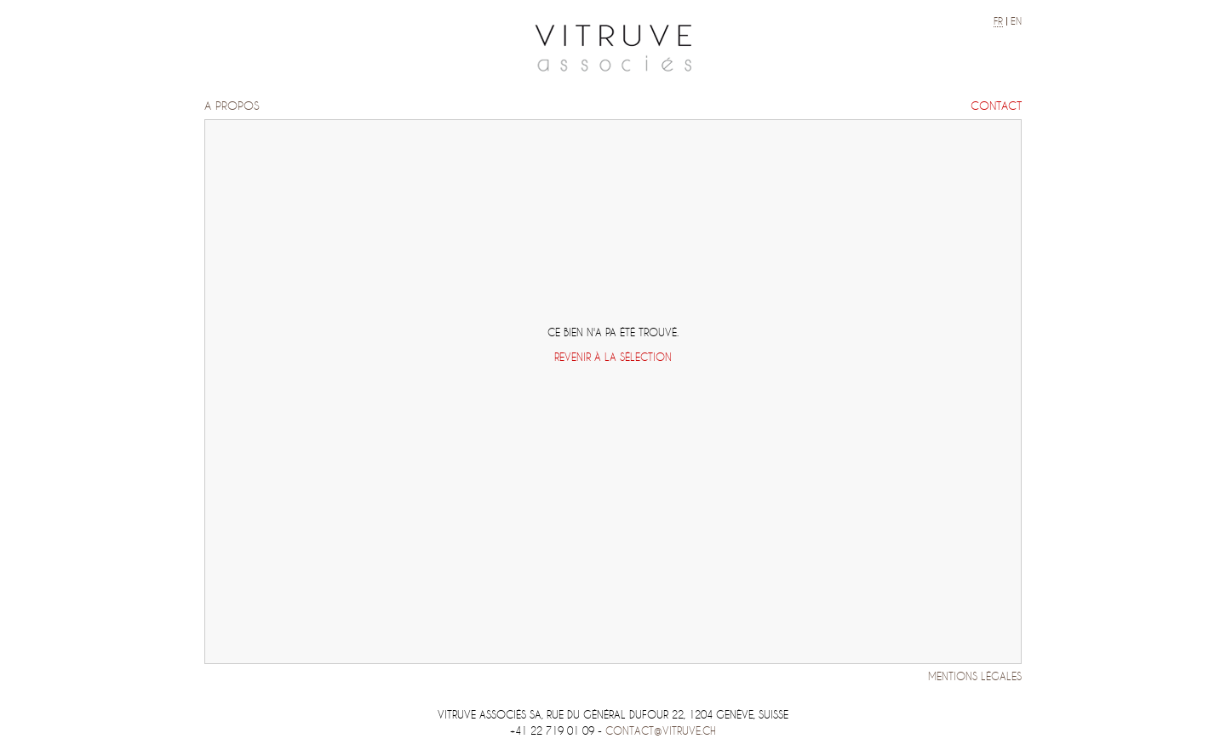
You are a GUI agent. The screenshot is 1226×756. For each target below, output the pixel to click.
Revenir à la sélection (613, 357)
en (1016, 21)
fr (998, 21)
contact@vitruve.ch (660, 730)
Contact (996, 106)
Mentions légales (975, 676)
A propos (232, 106)
